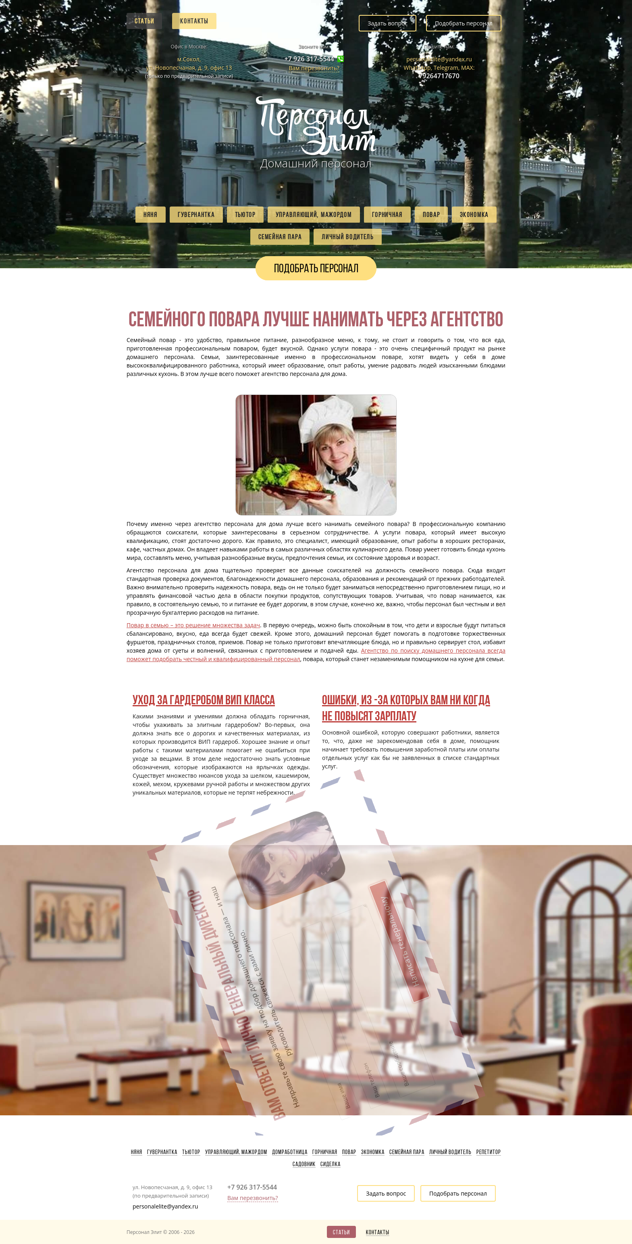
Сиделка (330, 1164)
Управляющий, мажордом (314, 214)
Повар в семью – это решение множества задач (193, 625)
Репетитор (488, 1152)
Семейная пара (279, 236)
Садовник (304, 1164)
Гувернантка (196, 214)
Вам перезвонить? (314, 68)
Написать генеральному (346, 889)
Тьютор (245, 214)
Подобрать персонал (464, 23)
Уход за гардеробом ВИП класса (204, 700)
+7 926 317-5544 (309, 59)
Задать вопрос (387, 23)
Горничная (387, 214)
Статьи (144, 21)
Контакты (194, 21)
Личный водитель (348, 236)
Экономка (474, 214)
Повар (431, 214)
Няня (150, 214)
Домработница (290, 1152)
